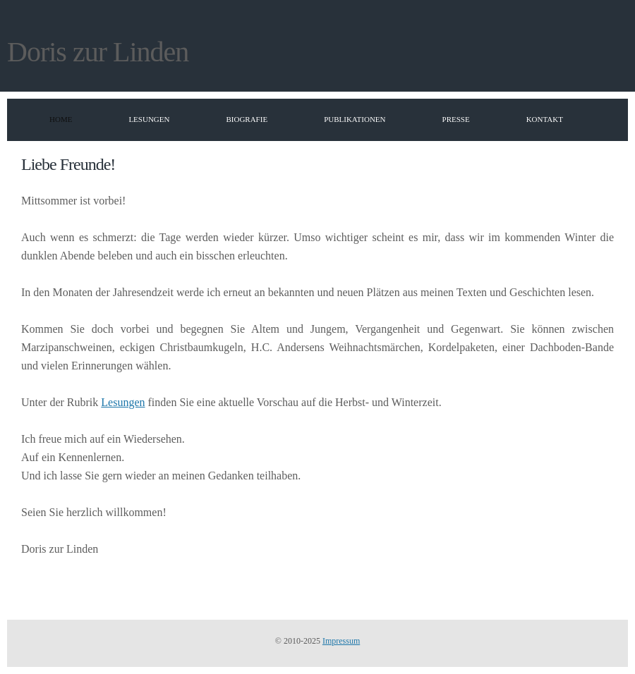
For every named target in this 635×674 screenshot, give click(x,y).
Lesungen (148, 119)
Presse (456, 119)
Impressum (341, 641)
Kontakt (544, 119)
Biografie (246, 119)
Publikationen (354, 119)
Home (60, 119)
